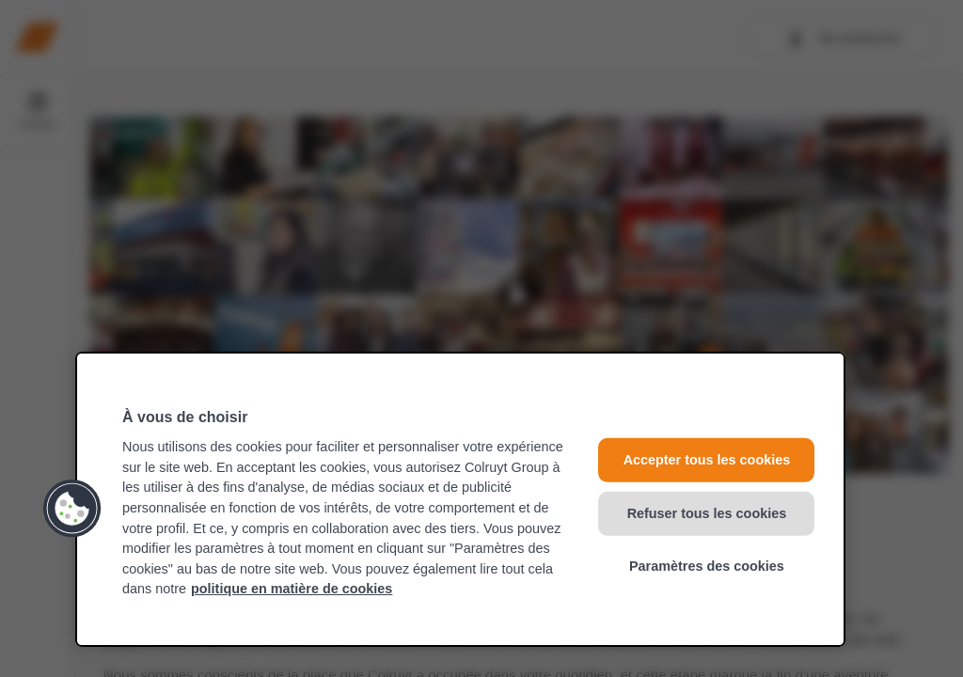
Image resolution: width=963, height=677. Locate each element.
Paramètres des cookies (706, 566)
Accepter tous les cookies (707, 459)
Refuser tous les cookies (707, 513)
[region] (460, 499)
